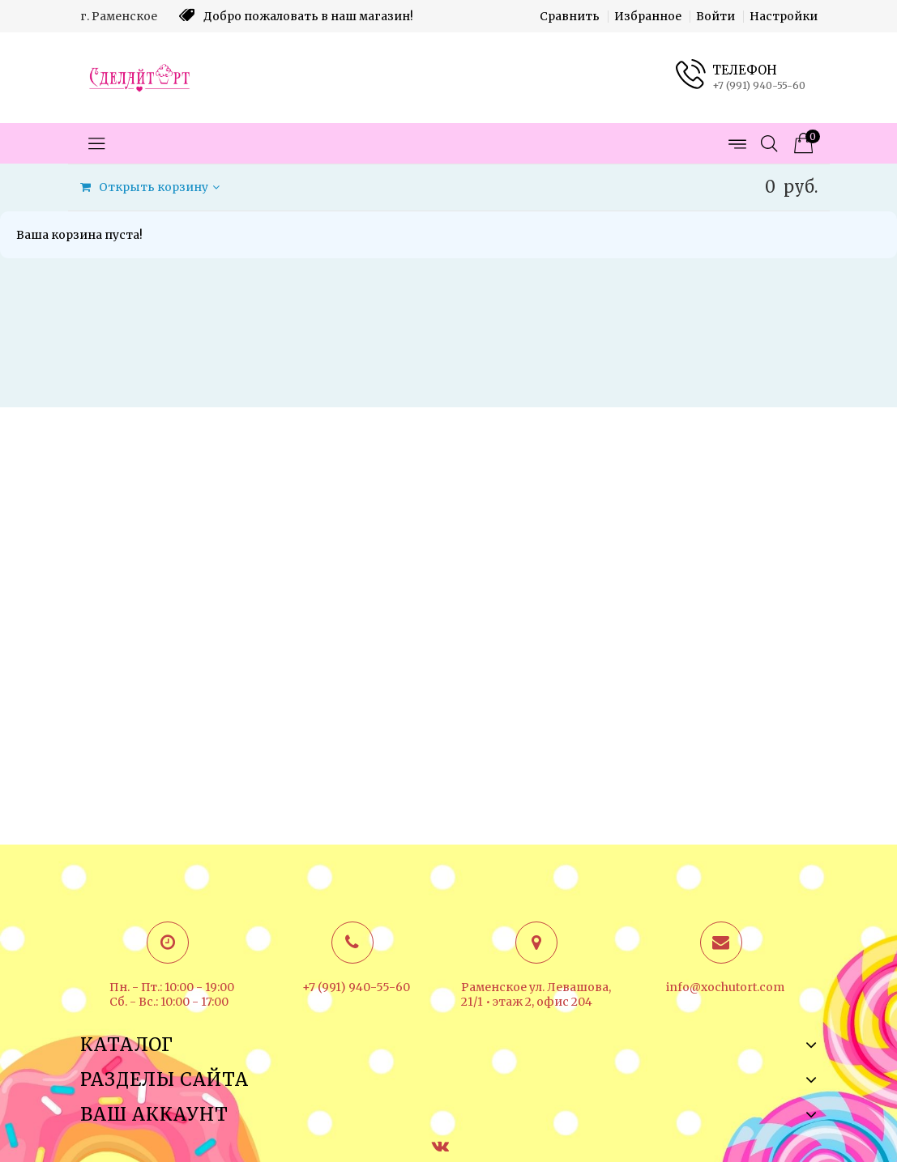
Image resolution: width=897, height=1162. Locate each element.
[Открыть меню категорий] (96, 143)
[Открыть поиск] (769, 143)
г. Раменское (118, 16)
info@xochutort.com (725, 987)
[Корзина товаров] (801, 143)
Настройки (784, 16)
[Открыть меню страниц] (736, 143)
